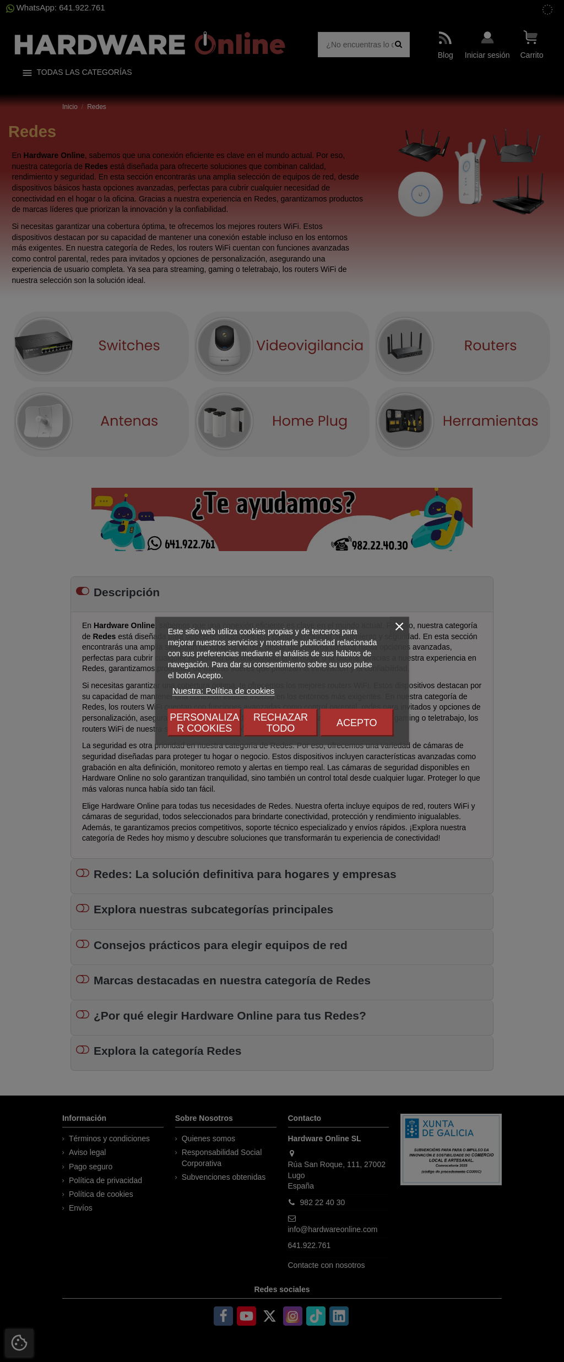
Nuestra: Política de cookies (223, 690)
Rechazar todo (280, 723)
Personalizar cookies (204, 723)
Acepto (357, 722)
